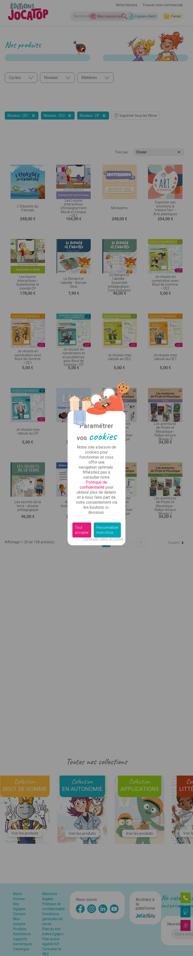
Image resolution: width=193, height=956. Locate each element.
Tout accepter (82, 530)
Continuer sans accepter (103, 539)
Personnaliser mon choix (107, 530)
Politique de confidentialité (93, 485)
